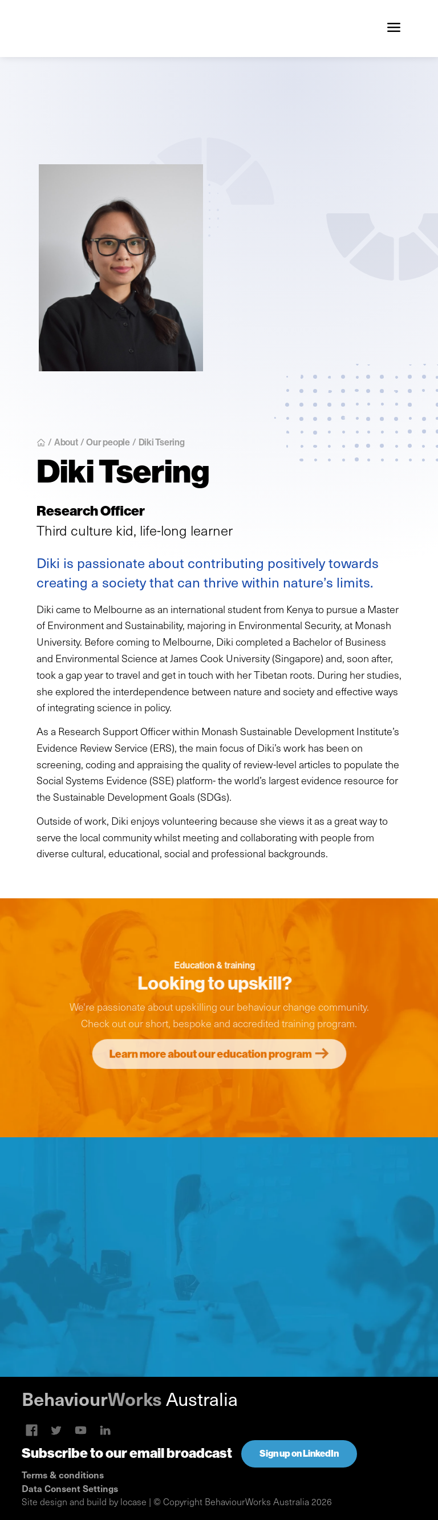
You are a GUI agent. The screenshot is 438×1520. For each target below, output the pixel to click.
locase (133, 1501)
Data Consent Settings (70, 1488)
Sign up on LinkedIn (299, 1453)
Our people (108, 442)
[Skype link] (32, 1430)
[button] (393, 29)
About (66, 442)
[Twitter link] (56, 1430)
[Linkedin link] (81, 1430)
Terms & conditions (63, 1474)
